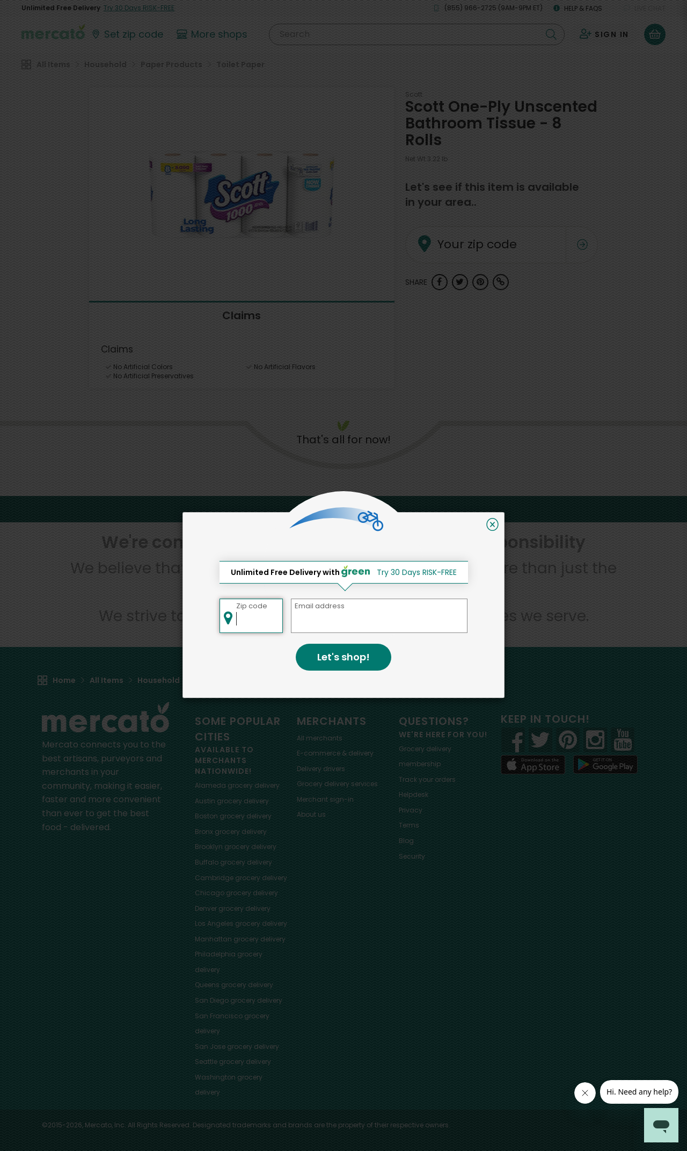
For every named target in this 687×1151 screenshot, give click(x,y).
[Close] (492, 524)
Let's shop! (343, 657)
